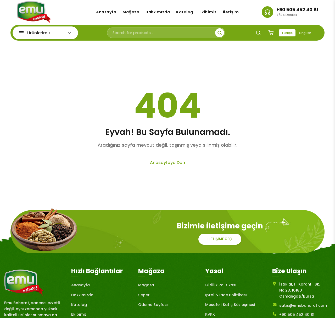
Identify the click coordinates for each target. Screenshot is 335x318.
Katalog (184, 13)
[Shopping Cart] (271, 35)
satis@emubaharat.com (303, 307)
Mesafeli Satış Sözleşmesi (230, 307)
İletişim (231, 13)
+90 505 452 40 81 (297, 11)
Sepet (144, 297)
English (305, 35)
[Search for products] (166, 35)
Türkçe (287, 35)
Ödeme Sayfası (153, 307)
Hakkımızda (158, 13)
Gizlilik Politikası (220, 287)
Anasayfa (106, 13)
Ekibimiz (208, 13)
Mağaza (130, 13)
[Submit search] (219, 35)
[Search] (258, 35)
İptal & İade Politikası (226, 297)
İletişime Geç (220, 241)
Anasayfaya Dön (167, 165)
